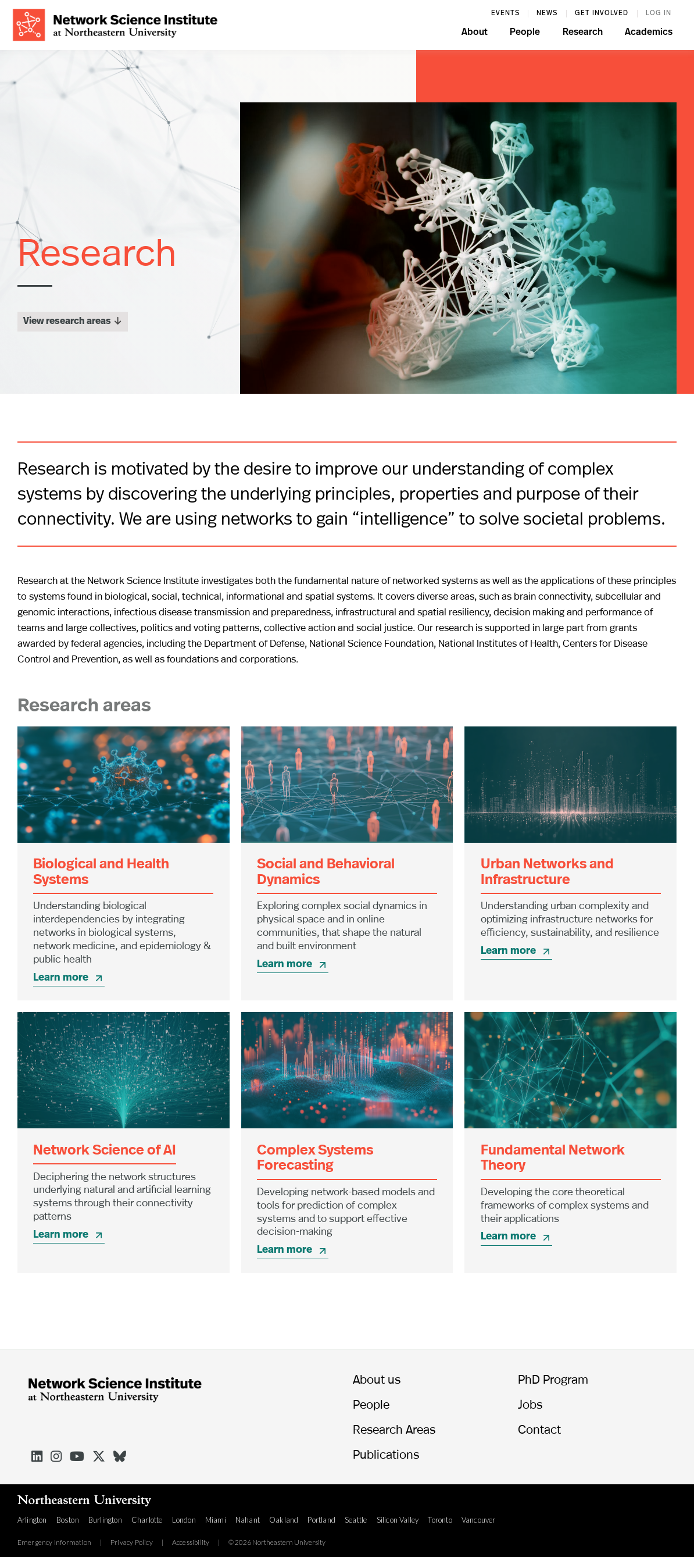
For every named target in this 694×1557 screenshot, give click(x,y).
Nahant (247, 1519)
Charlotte (147, 1519)
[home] (115, 23)
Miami (215, 1519)
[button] (474, 33)
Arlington (32, 1519)
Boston (67, 1519)
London (184, 1519)
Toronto (440, 1519)
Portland (321, 1519)
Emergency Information (54, 1542)
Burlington (105, 1519)
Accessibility (191, 1542)
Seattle (356, 1519)
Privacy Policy (131, 1542)
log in (658, 13)
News (546, 13)
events (505, 13)
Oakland (283, 1519)
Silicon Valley (398, 1519)
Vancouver (479, 1519)
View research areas (72, 319)
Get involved (601, 13)
